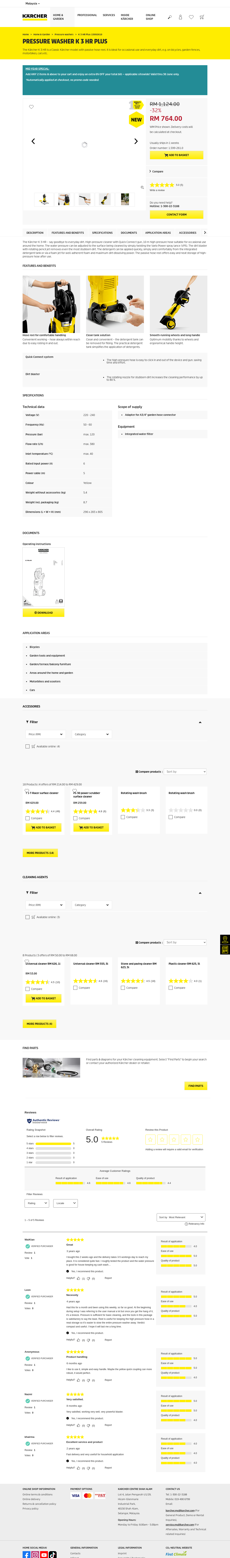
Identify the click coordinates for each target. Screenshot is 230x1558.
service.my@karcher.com (180, 1461)
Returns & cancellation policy (39, 1440)
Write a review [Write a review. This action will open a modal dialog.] (157, 190)
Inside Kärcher (127, 17)
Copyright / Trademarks (131, 1495)
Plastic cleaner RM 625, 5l (184, 900)
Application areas (158, 233)
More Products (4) (39, 961)
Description (35, 233)
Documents (129, 233)
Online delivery (31, 1436)
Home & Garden (58, 17)
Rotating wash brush (134, 761)
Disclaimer (124, 1504)
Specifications (102, 233)
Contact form (177, 214)
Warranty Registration (83, 1509)
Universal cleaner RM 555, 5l (90, 900)
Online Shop (150, 17)
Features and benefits (68, 233)
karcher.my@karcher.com (180, 1447)
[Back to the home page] (36, 17)
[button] (33, 141)
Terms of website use (130, 1499)
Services (109, 15)
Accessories (187, 233)
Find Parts (196, 1023)
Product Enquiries (80, 1504)
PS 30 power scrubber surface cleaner (86, 763)
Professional (87, 15)
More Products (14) (40, 821)
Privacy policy (31, 1445)
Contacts (75, 1490)
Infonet (74, 1495)
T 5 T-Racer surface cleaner (42, 761)
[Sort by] (185, 740)
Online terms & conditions (37, 1431)
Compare (157, 171)
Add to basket (176, 155)
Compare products (148, 740)
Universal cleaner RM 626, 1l (43, 900)
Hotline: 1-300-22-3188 (164, 206)
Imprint (122, 1490)
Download (43, 612)
